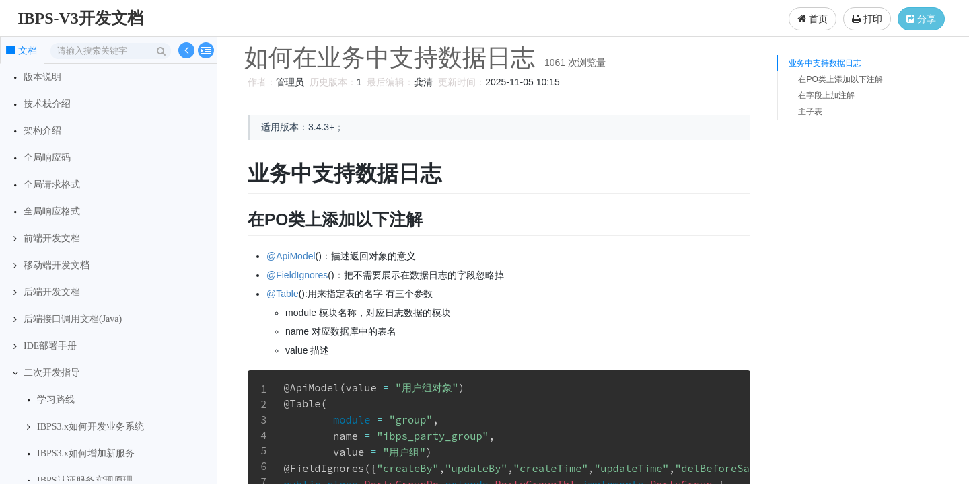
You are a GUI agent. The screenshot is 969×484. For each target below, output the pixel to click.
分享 (921, 18)
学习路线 (56, 400)
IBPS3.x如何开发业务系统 (90, 426)
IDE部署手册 (50, 346)
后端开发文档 (52, 292)
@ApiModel (289, 256)
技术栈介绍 (47, 104)
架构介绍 (42, 131)
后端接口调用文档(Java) (73, 319)
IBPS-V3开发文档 (80, 18)
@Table (280, 293)
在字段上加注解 (826, 95)
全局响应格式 (52, 211)
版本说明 (42, 77)
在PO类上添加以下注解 (840, 79)
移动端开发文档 (56, 265)
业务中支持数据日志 (825, 63)
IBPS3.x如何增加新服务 (86, 453)
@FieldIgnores (295, 275)
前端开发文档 (52, 238)
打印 (867, 18)
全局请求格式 (52, 184)
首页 (812, 18)
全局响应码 (47, 158)
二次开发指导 (52, 373)
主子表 (810, 111)
